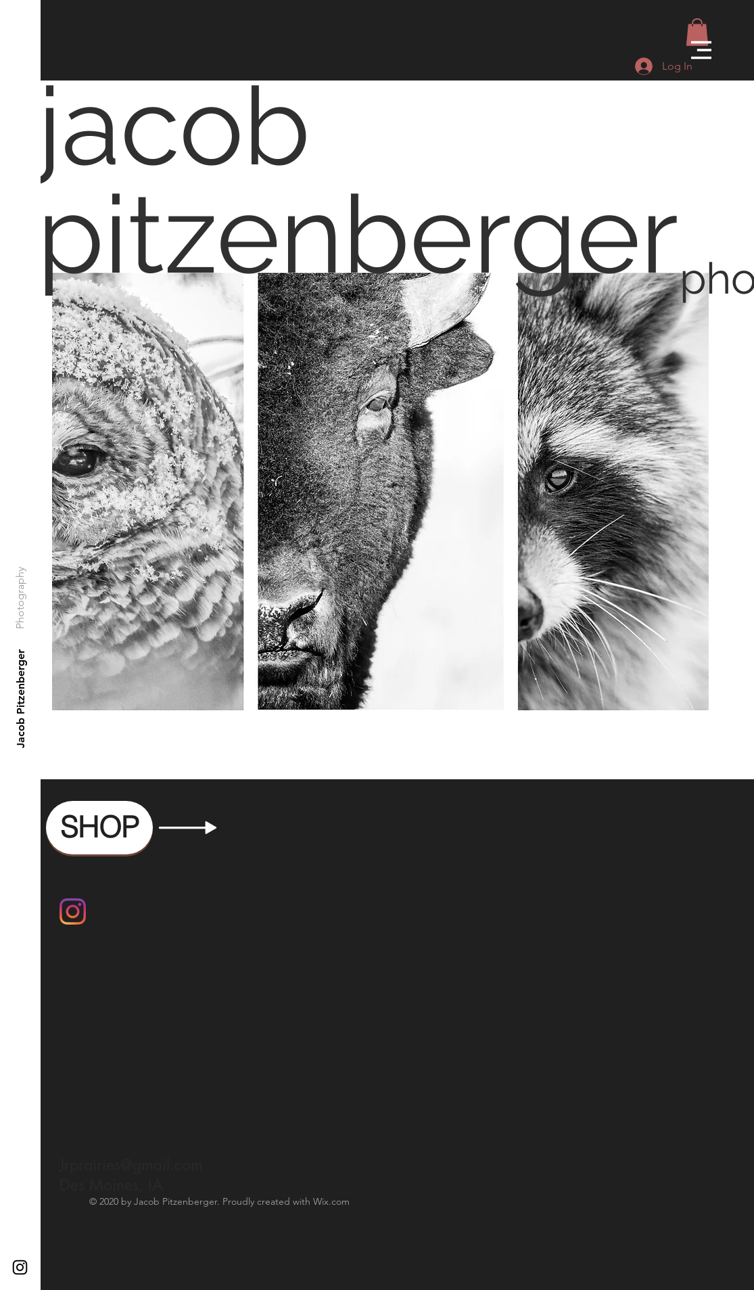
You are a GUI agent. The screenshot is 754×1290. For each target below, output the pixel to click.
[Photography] (20, 598)
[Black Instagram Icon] (20, 1267)
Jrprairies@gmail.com (131, 1165)
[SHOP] (99, 827)
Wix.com (331, 1201)
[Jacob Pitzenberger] (21, 698)
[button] (701, 50)
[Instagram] (73, 911)
